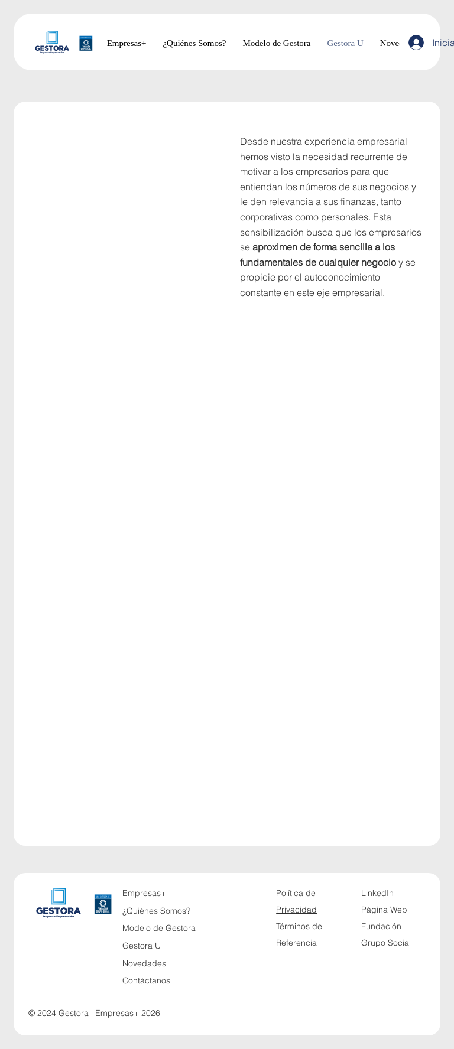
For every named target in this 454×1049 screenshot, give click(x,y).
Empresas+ (144, 893)
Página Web (384, 909)
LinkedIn (377, 893)
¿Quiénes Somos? (156, 910)
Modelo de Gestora (159, 928)
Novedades (144, 963)
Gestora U (141, 945)
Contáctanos (146, 980)
